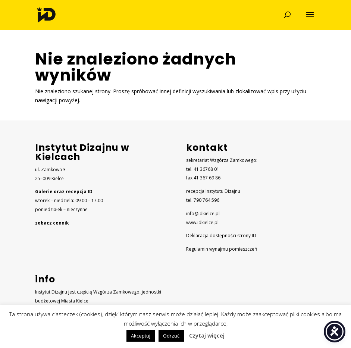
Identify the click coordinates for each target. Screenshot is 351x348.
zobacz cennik (52, 223)
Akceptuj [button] (140, 335)
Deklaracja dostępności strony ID (221, 235)
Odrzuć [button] (171, 335)
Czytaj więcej (207, 335)
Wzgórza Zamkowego (116, 292)
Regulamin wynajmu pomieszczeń (221, 249)
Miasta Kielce (74, 301)
